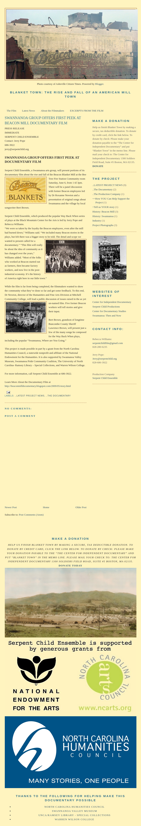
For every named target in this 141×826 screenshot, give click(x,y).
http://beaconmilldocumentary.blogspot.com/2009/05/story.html (38, 385)
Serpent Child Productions (106, 306)
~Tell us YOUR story (104, 207)
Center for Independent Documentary (112, 301)
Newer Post (11, 507)
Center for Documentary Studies (109, 311)
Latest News (28, 110)
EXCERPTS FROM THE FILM (87, 110)
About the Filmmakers (52, 110)
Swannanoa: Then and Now (107, 315)
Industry (97, 220)
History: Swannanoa (103, 216)
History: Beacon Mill (104, 211)
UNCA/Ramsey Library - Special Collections (74, 815)
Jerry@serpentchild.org (105, 358)
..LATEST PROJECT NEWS (29, 396)
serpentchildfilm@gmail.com (108, 343)
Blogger (99, 83)
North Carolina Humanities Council (74, 806)
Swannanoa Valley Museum (74, 810)
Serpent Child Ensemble (105, 377)
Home (46, 507)
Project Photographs (103, 225)
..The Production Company (107, 194)
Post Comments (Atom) (31, 514)
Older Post (80, 507)
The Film (11, 110)
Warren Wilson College (74, 819)
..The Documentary (58, 396)
